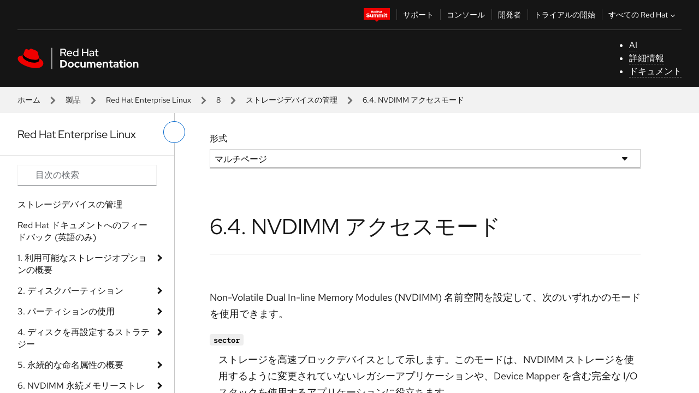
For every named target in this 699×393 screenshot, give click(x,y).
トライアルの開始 (564, 15)
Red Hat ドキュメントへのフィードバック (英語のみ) (82, 231)
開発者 (509, 15)
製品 (73, 100)
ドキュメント (655, 71)
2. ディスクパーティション (70, 290)
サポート (418, 15)
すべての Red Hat (643, 15)
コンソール (466, 15)
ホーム (28, 100)
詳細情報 (646, 58)
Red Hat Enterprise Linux (148, 100)
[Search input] (87, 175)
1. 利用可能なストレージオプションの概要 (82, 264)
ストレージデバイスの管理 (291, 100)
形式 (218, 138)
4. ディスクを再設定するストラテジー (83, 338)
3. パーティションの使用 (66, 311)
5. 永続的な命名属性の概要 (70, 365)
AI (633, 45)
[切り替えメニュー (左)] (174, 132)
